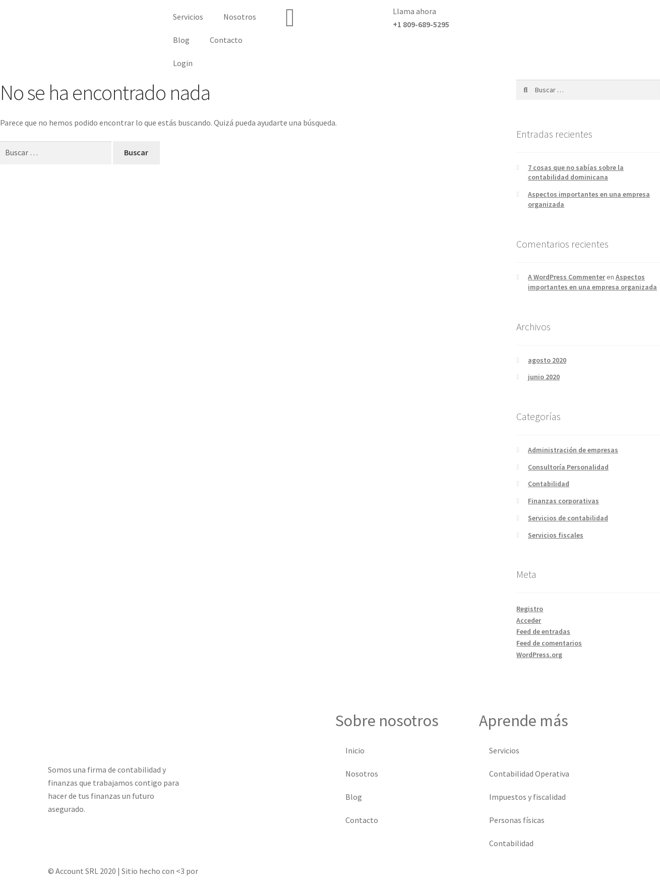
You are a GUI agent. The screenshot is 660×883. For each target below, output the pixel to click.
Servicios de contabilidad (568, 517)
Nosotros (239, 17)
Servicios (188, 17)
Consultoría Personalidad (568, 467)
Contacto (226, 40)
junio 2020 (544, 376)
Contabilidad (548, 483)
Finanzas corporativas (563, 500)
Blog (181, 40)
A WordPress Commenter (566, 276)
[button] (577, 15)
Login (183, 63)
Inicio (355, 750)
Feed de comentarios (549, 642)
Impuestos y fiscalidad (527, 797)
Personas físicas (517, 820)
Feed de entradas (543, 631)
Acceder (528, 620)
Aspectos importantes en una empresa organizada (592, 281)
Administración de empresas (573, 449)
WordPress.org (539, 654)
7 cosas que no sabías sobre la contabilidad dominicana (576, 172)
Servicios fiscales (555, 535)
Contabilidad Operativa (529, 774)
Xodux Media (221, 871)
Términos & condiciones (376, 871)
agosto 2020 (547, 360)
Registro (529, 608)
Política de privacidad (463, 871)
